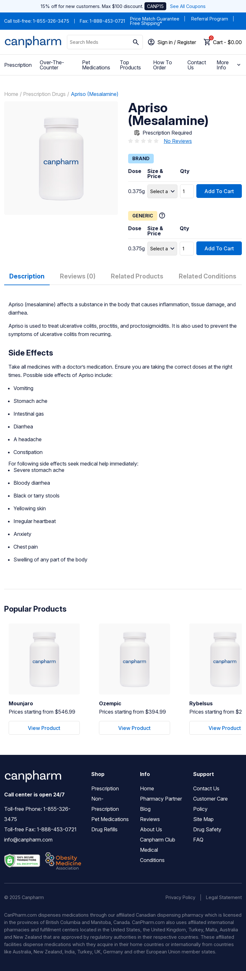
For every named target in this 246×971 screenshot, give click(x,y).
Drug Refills (104, 829)
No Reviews (178, 141)
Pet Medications (96, 65)
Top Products (130, 65)
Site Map (203, 819)
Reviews (150, 819)
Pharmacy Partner (161, 799)
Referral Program (209, 18)
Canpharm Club (157, 840)
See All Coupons (188, 6)
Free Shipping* (146, 23)
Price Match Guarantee (154, 18)
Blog (145, 809)
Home (11, 94)
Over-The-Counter (52, 65)
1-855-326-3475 (51, 21)
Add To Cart (219, 191)
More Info (229, 65)
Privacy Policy (180, 897)
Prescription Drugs (44, 94)
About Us (151, 829)
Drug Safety (207, 829)
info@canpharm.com (28, 840)
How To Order (162, 65)
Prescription (18, 65)
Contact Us (196, 65)
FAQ (198, 840)
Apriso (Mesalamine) (95, 94)
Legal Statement (224, 897)
